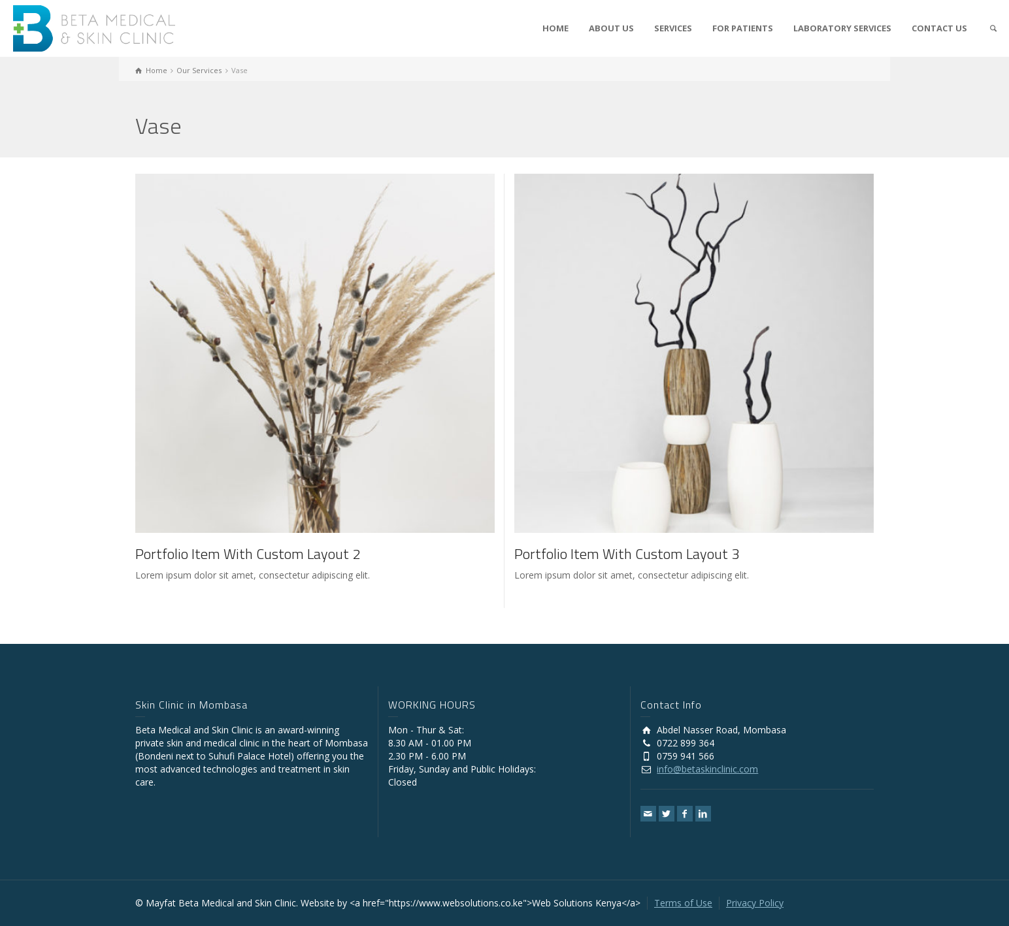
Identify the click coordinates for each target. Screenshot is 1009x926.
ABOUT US (611, 28)
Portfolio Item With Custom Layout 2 (247, 554)
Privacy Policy (755, 903)
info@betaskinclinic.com (707, 769)
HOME (555, 28)
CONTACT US (939, 28)
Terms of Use (683, 903)
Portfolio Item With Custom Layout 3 (626, 554)
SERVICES (673, 28)
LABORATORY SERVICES (842, 28)
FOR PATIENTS (742, 28)
